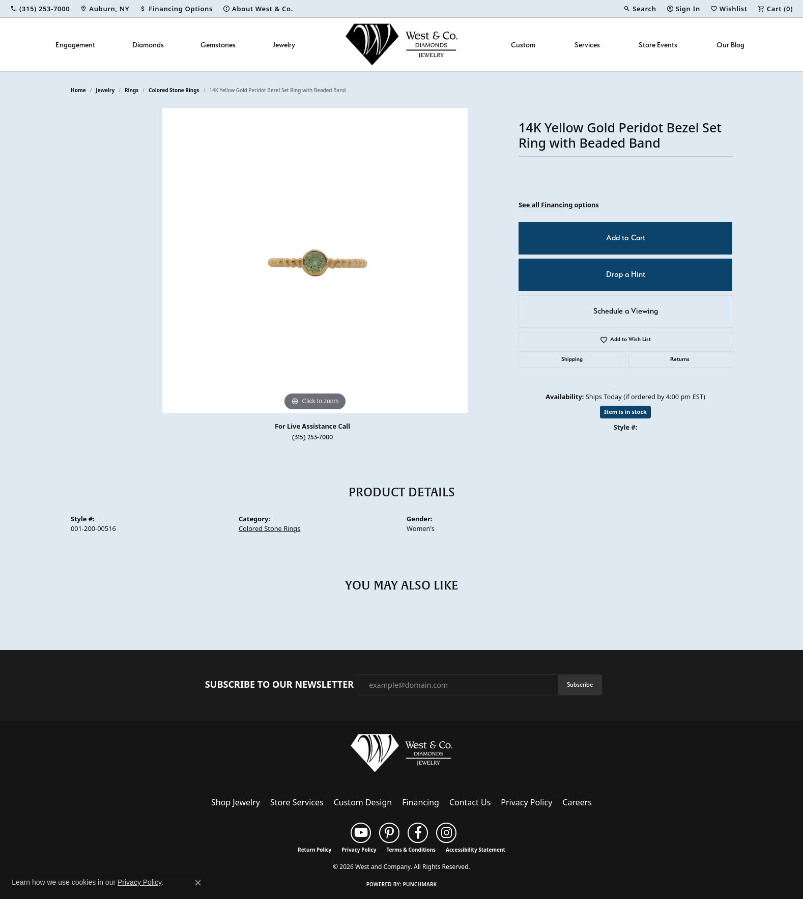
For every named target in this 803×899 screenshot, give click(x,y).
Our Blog (730, 44)
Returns (680, 359)
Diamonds (148, 44)
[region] (315, 260)
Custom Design (363, 802)
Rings (131, 90)
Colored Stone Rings (174, 90)
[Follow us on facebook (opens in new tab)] (418, 833)
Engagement (75, 44)
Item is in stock (625, 411)
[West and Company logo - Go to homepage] (401, 44)
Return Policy (314, 849)
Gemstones (218, 44)
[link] (40, 8)
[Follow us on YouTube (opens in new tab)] (361, 833)
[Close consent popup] (198, 883)
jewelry (105, 90)
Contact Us (470, 802)
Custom (523, 44)
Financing (420, 802)
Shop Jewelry (235, 802)
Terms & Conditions (411, 849)
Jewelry (284, 44)
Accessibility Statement (475, 849)
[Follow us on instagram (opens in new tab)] (446, 833)
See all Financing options (559, 204)
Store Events (658, 44)
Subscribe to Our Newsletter (279, 684)
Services (587, 44)
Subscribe (580, 684)
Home (78, 90)
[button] (639, 8)
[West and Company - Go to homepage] (401, 755)
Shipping (572, 359)
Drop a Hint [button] (625, 274)
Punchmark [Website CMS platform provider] (420, 884)
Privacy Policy (526, 802)
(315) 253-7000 (312, 437)
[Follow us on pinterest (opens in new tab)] (389, 833)
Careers (577, 802)
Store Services (297, 802)
